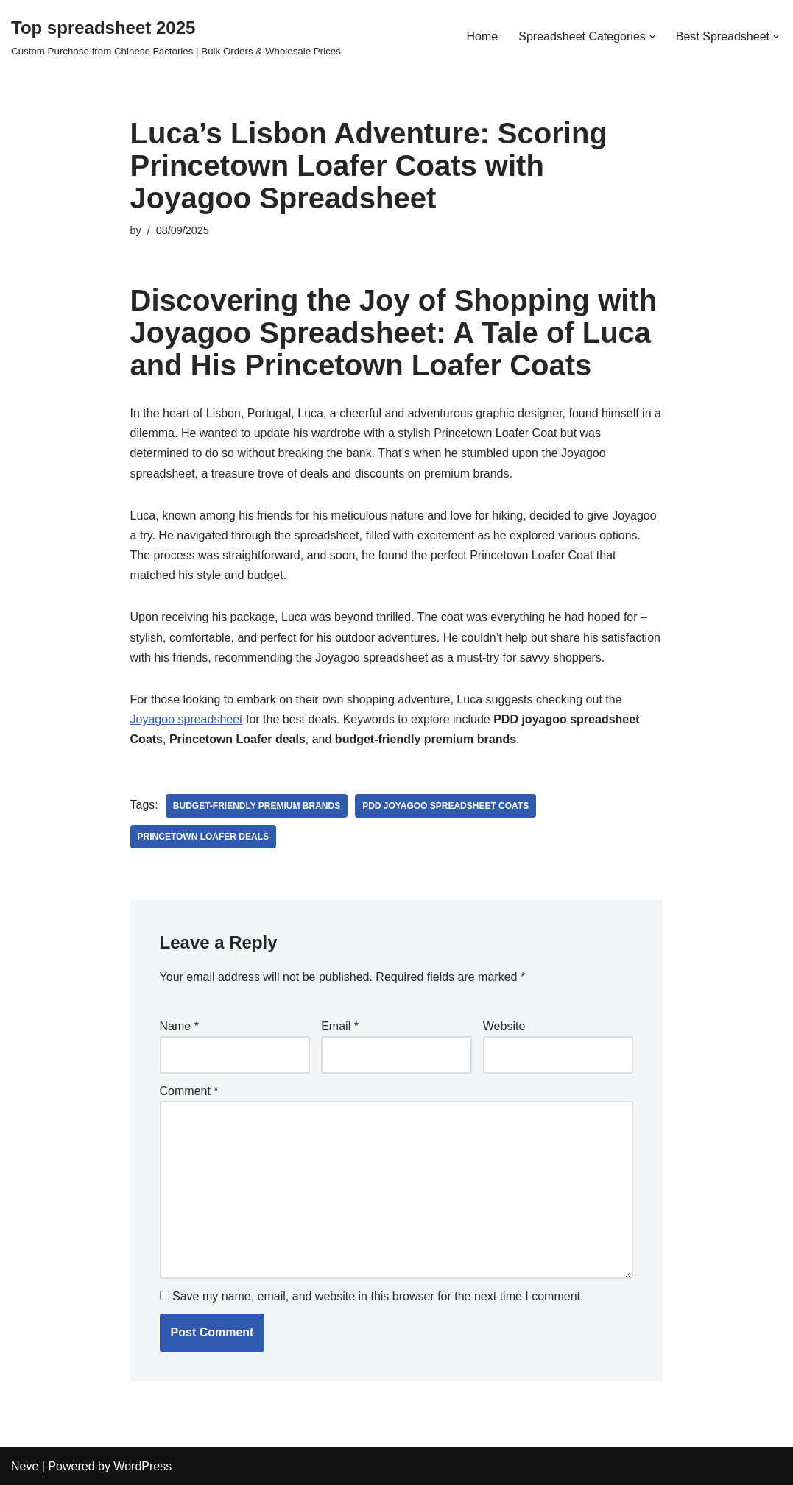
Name (179, 1026)
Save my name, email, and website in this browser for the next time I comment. (377, 1296)
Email (340, 1026)
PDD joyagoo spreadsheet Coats (445, 806)
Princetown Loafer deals (203, 837)
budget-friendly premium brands (256, 806)
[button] (652, 37)
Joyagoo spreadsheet (186, 719)
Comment (189, 1091)
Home (482, 36)
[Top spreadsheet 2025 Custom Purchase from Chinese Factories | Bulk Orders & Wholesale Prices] (176, 36)
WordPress (142, 1466)
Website (504, 1026)
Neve (24, 1466)
